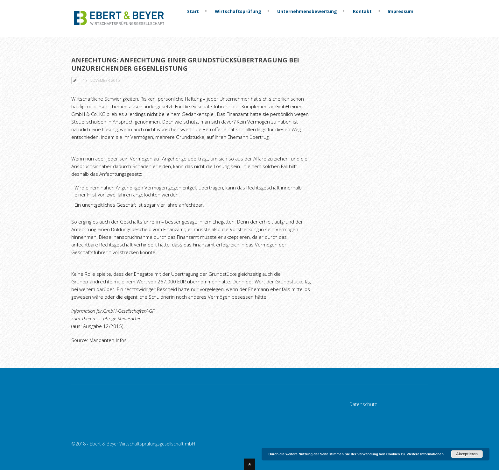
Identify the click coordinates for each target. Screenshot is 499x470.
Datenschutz (363, 404)
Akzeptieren (467, 454)
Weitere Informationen (425, 454)
